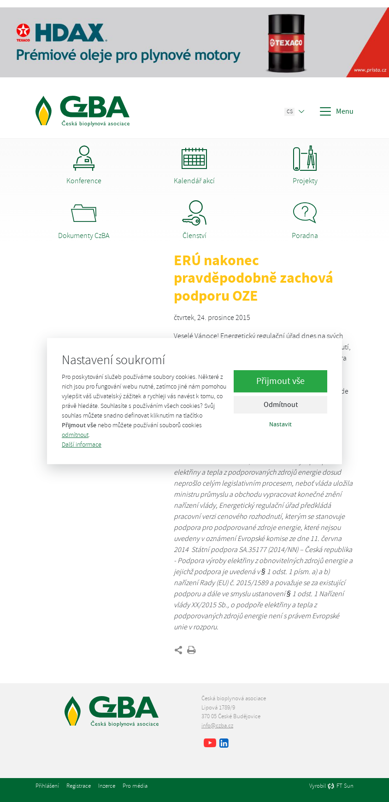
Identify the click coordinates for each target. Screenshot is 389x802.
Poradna (305, 220)
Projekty (305, 165)
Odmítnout (281, 405)
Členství (194, 220)
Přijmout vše (280, 381)
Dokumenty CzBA (83, 220)
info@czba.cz (217, 725)
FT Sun (340, 786)
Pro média (135, 786)
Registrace (78, 786)
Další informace (81, 444)
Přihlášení (47, 786)
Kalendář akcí (194, 165)
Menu (336, 111)
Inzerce (106, 786)
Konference (83, 165)
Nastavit (280, 424)
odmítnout (75, 435)
